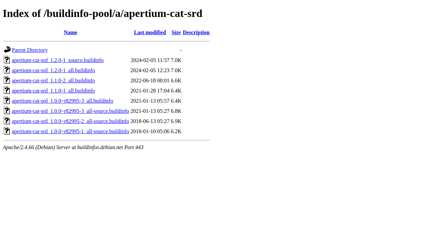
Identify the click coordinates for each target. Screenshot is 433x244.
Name (70, 32)
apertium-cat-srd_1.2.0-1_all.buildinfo (53, 70)
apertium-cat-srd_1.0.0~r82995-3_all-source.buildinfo (70, 111)
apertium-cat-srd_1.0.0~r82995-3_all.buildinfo (62, 101)
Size (176, 32)
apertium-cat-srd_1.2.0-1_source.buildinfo (58, 60)
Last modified (150, 32)
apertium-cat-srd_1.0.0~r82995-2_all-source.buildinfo (70, 121)
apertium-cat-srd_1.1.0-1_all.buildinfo (53, 91)
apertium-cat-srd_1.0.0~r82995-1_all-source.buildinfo (70, 131)
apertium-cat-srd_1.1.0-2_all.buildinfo (53, 80)
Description (196, 32)
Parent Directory (30, 50)
